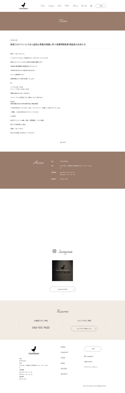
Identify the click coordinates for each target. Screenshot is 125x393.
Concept (51, 6)
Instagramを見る (62, 289)
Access (75, 6)
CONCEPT (64, 352)
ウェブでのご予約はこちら (84, 328)
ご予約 (101, 6)
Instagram (88, 356)
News (42, 6)
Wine (67, 6)
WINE (63, 363)
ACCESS (64, 369)
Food (59, 6)
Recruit (84, 6)
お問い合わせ (88, 362)
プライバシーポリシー (91, 367)
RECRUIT (64, 374)
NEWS (63, 347)
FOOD (63, 358)
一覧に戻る (62, 142)
